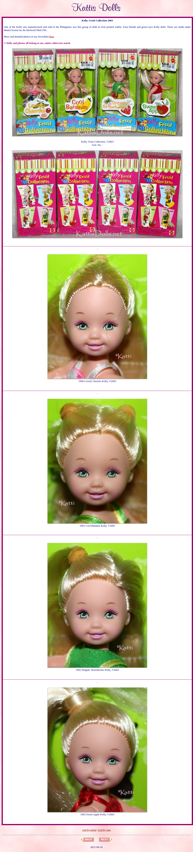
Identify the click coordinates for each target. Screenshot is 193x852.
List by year (104, 829)
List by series (89, 829)
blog (51, 36)
